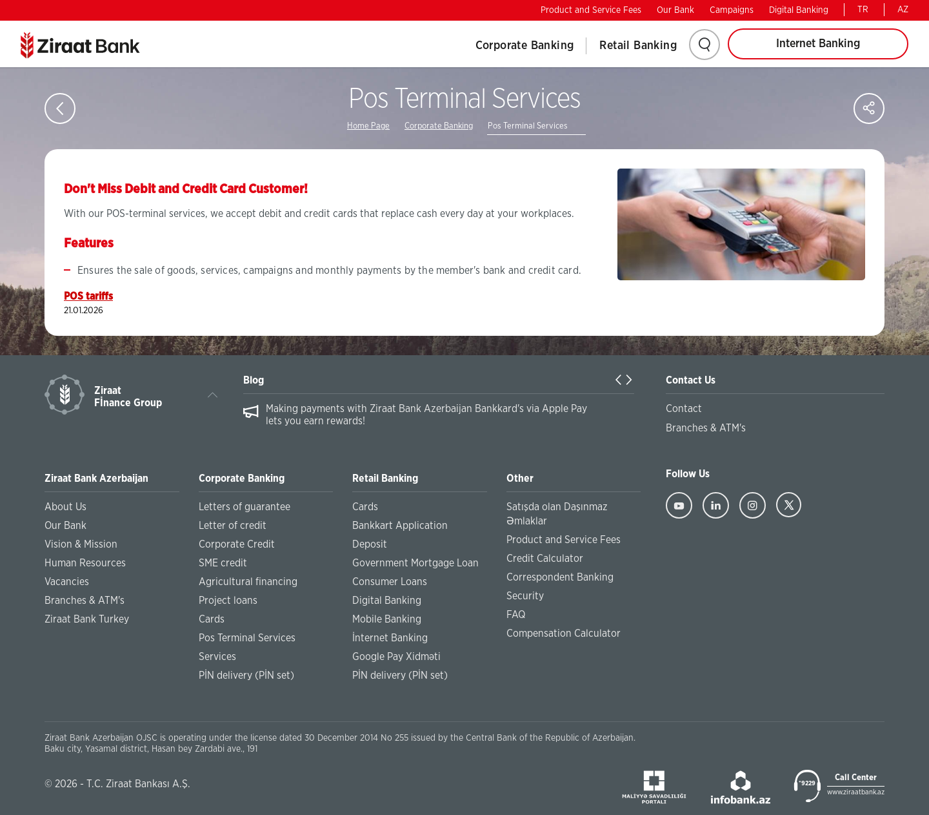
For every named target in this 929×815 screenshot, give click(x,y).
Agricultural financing (248, 582)
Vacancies (67, 582)
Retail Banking (638, 46)
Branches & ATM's (85, 600)
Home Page (368, 126)
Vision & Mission (81, 544)
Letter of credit (232, 526)
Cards (212, 619)
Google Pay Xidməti (396, 657)
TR (862, 9)
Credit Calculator (544, 558)
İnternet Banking (390, 638)
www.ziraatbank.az (855, 792)
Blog (253, 380)
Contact (684, 409)
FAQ (515, 615)
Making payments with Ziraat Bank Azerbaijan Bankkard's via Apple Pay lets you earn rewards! (426, 415)
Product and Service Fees (591, 10)
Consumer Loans (389, 582)
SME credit (223, 563)
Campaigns (732, 10)
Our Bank (675, 10)
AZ (902, 9)
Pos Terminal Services (528, 126)
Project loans (228, 600)
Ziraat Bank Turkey (87, 619)
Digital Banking (798, 10)
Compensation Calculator (563, 633)
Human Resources (85, 563)
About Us (65, 507)
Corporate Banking (524, 46)
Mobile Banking (386, 619)
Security (525, 596)
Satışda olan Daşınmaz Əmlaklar (557, 514)
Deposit (369, 544)
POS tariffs (88, 296)
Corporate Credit (237, 544)
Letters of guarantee (244, 507)
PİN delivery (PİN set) (246, 675)
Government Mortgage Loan (415, 563)
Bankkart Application (400, 526)
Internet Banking (818, 44)
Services (217, 657)
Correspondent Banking (560, 577)
